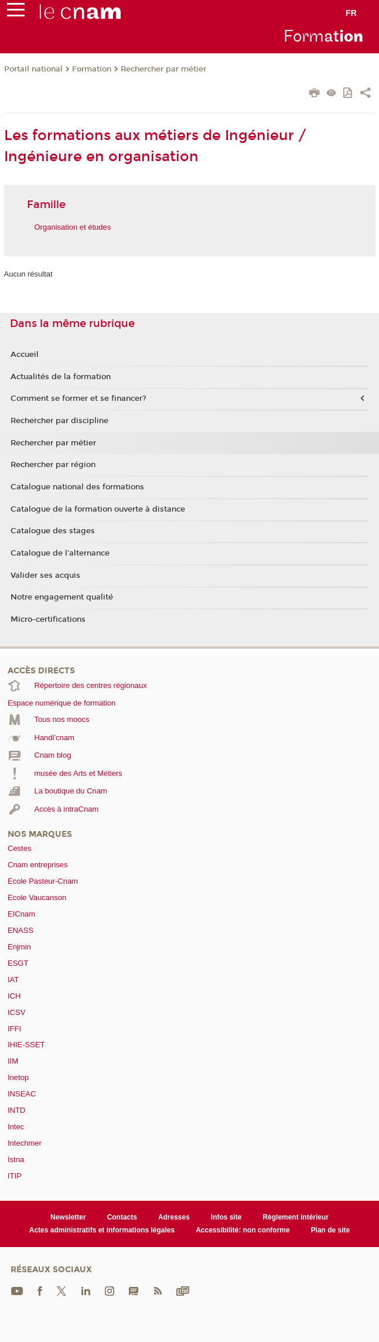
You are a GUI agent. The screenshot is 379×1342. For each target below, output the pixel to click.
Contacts (122, 1217)
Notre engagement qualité (62, 597)
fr (351, 13)
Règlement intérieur (295, 1217)
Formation (91, 69)
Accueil (25, 354)
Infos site (226, 1217)
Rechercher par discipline (59, 420)
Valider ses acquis (45, 575)
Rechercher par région (53, 464)
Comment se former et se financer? (78, 398)
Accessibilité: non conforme (243, 1230)
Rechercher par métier (163, 69)
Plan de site (330, 1230)
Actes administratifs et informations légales (102, 1230)
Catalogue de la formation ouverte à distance (98, 509)
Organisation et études (73, 227)
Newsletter (68, 1217)
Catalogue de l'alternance (60, 553)
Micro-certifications (48, 619)
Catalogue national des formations (77, 487)
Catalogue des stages (53, 531)
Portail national (33, 69)
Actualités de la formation (61, 377)
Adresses (174, 1217)
